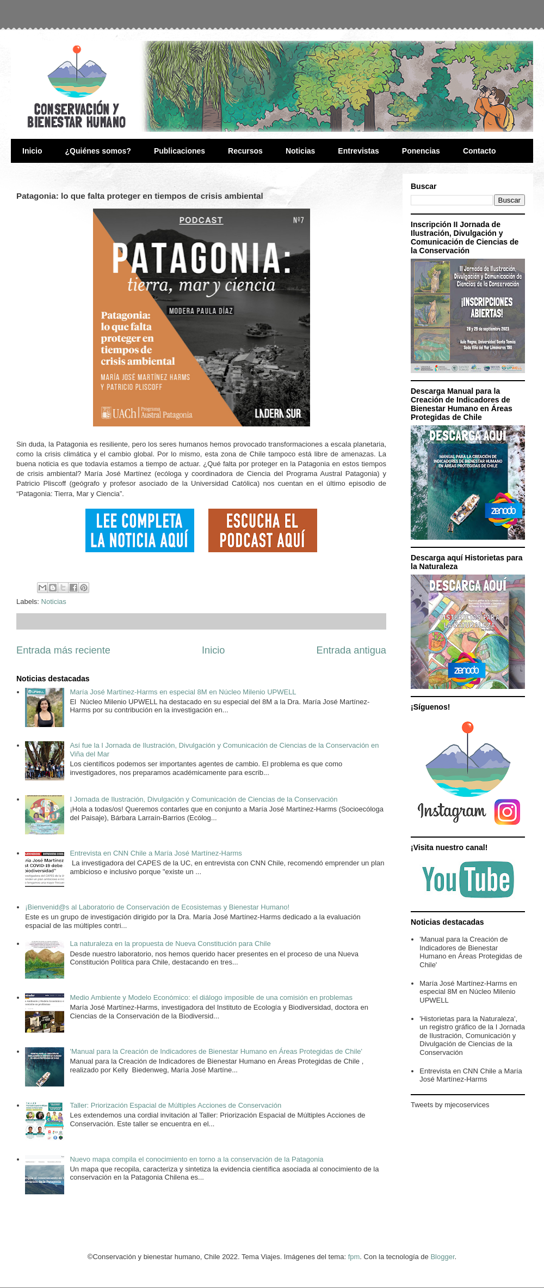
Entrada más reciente (63, 650)
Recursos (245, 150)
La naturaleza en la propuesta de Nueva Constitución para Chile (170, 943)
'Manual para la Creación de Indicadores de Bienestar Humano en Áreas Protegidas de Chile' (216, 1051)
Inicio (32, 150)
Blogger (442, 1257)
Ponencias (421, 150)
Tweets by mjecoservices (450, 1105)
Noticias (300, 150)
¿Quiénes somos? (98, 150)
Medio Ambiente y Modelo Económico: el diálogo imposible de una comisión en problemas (211, 997)
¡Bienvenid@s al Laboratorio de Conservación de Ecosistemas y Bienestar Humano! (157, 907)
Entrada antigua (351, 650)
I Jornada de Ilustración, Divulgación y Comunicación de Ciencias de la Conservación (203, 799)
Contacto (479, 150)
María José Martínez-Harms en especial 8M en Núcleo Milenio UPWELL (183, 692)
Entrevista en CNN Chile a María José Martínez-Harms (156, 853)
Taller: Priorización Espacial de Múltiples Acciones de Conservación (175, 1105)
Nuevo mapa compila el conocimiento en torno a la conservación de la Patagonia (196, 1159)
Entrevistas (358, 150)
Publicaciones (179, 150)
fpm (354, 1257)
